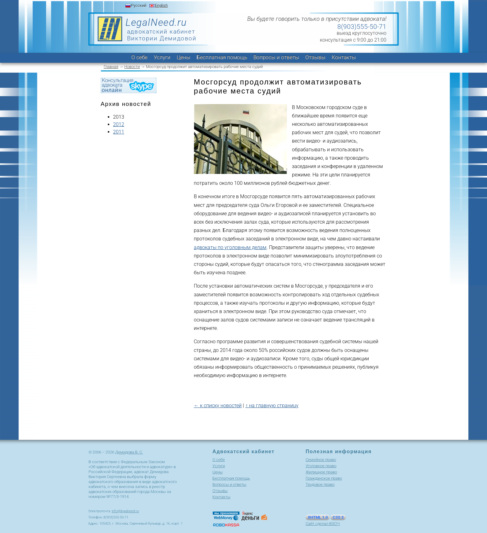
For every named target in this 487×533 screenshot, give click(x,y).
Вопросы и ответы (276, 57)
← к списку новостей (218, 405)
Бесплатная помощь (222, 57)
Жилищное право (321, 472)
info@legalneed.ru (125, 511)
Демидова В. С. (129, 452)
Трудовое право (320, 484)
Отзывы (315, 57)
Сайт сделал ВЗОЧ (323, 523)
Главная (111, 66)
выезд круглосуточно (361, 33)
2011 (118, 132)
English (161, 5)
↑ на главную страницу (271, 405)
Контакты (344, 57)
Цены (183, 57)
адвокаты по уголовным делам (230, 247)
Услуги (162, 57)
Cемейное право (321, 459)
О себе (139, 57)
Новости (132, 66)
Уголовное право (321, 465)
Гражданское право (324, 478)
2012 (118, 124)
